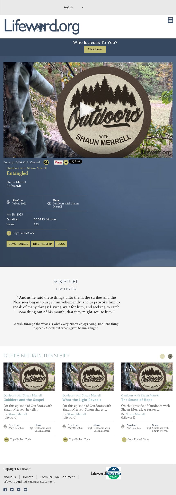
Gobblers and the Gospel (23, 400)
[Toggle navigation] (170, 20)
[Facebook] (46, 162)
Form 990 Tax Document (57, 477)
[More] (66, 162)
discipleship (42, 244)
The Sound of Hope (136, 400)
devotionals (18, 244)
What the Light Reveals (81, 400)
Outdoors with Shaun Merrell (66, 205)
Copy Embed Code (23, 233)
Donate (28, 477)
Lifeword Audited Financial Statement (29, 481)
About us (9, 477)
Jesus (61, 244)
